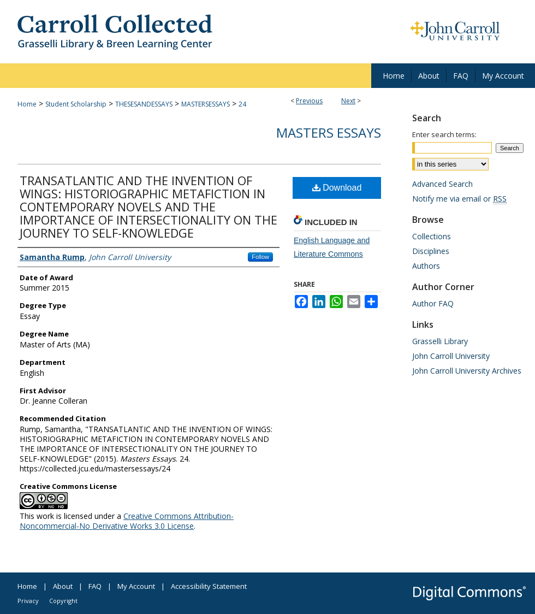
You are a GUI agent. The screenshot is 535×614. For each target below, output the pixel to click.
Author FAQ (433, 303)
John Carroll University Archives (466, 370)
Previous (309, 100)
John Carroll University (451, 356)
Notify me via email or (459, 198)
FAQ (95, 586)
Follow (260, 256)
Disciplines (430, 251)
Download (337, 187)
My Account (136, 586)
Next (348, 100)
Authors (426, 266)
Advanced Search (442, 184)
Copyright (63, 601)
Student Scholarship (75, 104)
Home (27, 104)
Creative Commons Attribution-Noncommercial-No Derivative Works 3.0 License (127, 521)
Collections (431, 236)
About (63, 586)
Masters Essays (328, 132)
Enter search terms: (444, 134)
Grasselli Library (440, 341)
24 (242, 104)
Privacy (28, 601)
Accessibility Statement (209, 586)
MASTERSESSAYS (205, 104)
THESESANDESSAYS (144, 104)
